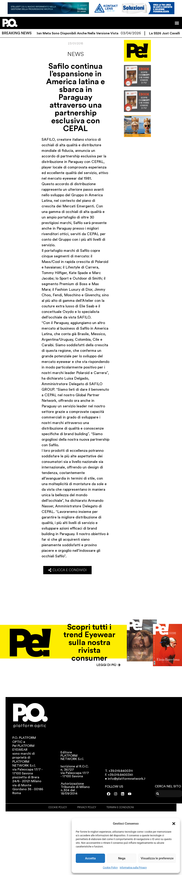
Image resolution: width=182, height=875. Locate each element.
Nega (121, 858)
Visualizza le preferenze (157, 858)
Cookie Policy (110, 867)
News (75, 54)
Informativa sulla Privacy (133, 867)
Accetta (90, 858)
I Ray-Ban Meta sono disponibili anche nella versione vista (75, 33)
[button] (174, 824)
